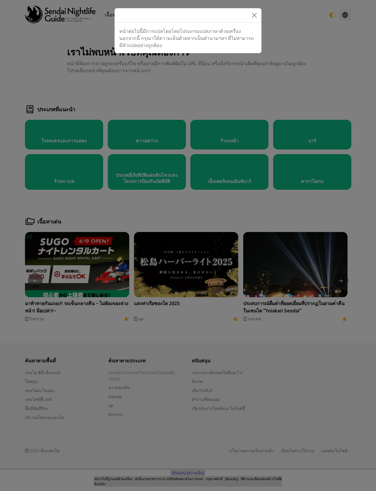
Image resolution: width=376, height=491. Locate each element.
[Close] (254, 15)
